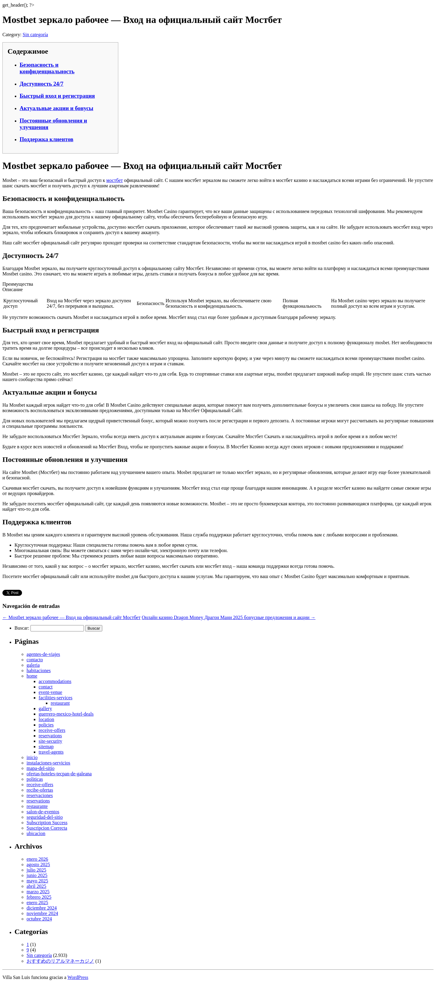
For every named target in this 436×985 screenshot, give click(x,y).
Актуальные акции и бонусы (56, 108)
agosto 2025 (38, 864)
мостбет (114, 180)
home (32, 675)
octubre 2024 (39, 918)
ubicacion (36, 833)
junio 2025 (37, 875)
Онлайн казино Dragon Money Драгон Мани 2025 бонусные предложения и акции (229, 617)
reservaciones (40, 795)
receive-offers (52, 730)
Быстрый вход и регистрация (57, 96)
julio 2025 (36, 869)
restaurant (60, 703)
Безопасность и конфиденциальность (47, 68)
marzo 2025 (38, 891)
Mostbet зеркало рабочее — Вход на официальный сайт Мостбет (71, 617)
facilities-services (55, 697)
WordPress (78, 977)
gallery (45, 708)
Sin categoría (35, 34)
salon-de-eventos (43, 811)
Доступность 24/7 (41, 84)
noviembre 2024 (42, 913)
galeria (33, 665)
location (46, 719)
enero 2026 (37, 859)
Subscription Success (47, 822)
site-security (50, 741)
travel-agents (51, 752)
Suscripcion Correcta (47, 828)
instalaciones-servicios (48, 762)
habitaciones (39, 670)
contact (46, 686)
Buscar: (21, 628)
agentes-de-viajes (43, 654)
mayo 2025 (37, 880)
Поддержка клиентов (46, 139)
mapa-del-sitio (40, 768)
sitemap (46, 746)
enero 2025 (37, 902)
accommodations (55, 681)
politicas (35, 779)
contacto (35, 659)
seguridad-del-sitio (45, 817)
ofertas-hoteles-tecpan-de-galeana (59, 773)
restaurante (37, 806)
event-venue (50, 692)
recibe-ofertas (40, 790)
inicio (32, 757)
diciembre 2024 (42, 907)
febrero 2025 (39, 897)
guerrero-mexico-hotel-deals (66, 714)
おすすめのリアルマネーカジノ (60, 961)
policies (46, 724)
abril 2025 (36, 886)
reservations (50, 735)
